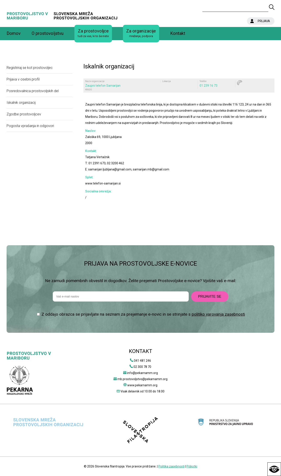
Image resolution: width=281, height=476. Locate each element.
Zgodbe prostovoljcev (24, 114)
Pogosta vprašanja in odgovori (30, 126)
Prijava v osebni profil (23, 79)
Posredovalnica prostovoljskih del (33, 91)
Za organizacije (141, 33)
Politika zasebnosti (171, 466)
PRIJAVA (264, 21)
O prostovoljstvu (47, 33)
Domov (14, 33)
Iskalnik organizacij (21, 102)
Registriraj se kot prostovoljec (30, 68)
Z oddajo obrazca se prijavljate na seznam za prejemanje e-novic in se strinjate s (143, 314)
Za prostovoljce (93, 33)
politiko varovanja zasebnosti (218, 314)
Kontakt (177, 33)
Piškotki (191, 466)
